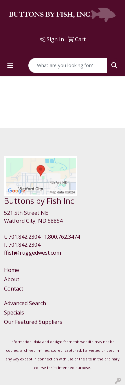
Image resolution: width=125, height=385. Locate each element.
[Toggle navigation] (10, 65)
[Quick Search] (68, 65)
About (11, 279)
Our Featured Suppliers (33, 321)
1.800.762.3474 (62, 236)
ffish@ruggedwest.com (32, 252)
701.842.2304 (24, 236)
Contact (13, 288)
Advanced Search (25, 303)
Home (11, 270)
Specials (14, 312)
